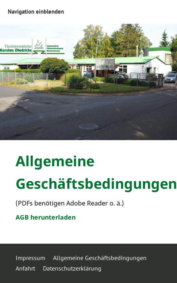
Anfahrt (25, 268)
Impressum (30, 258)
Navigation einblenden (36, 11)
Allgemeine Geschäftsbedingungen (100, 258)
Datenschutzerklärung (72, 268)
